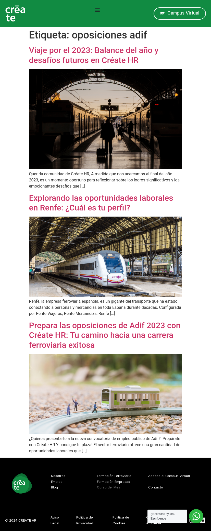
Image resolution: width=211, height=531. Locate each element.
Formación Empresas (113, 482)
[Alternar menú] (97, 9)
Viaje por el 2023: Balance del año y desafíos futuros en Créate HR (94, 55)
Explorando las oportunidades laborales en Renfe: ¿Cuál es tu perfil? (101, 203)
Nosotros (58, 476)
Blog (54, 487)
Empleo (57, 482)
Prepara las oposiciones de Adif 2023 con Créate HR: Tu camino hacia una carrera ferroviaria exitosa (105, 335)
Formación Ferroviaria (114, 476)
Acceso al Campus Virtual (169, 476)
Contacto (155, 487)
